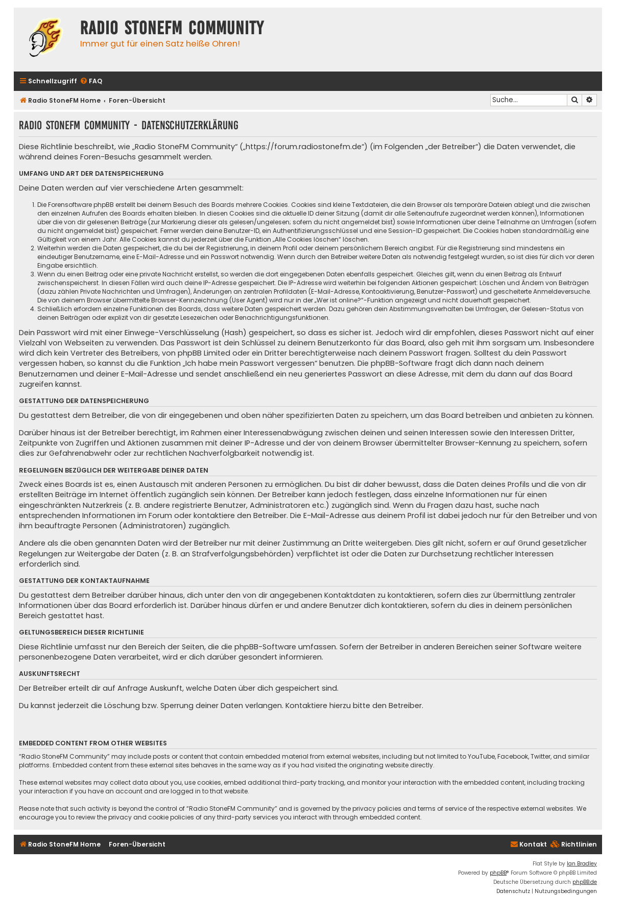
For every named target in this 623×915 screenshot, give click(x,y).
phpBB (498, 873)
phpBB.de (584, 882)
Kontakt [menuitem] (528, 844)
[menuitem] (91, 81)
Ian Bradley (582, 863)
